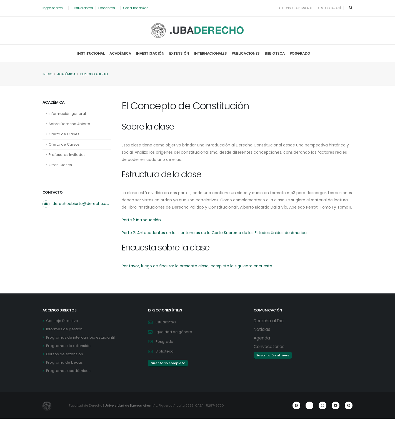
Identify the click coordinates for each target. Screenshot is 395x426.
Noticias (262, 336)
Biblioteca (275, 53)
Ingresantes (52, 8)
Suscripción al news (272, 362)
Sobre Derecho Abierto (69, 123)
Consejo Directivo (62, 328)
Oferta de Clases (64, 134)
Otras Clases (60, 165)
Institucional (91, 53)
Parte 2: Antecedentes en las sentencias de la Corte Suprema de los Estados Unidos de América (215, 240)
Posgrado (300, 53)
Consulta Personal (296, 8)
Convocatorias (269, 354)
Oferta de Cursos (64, 144)
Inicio (47, 74)
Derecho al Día (269, 328)
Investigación (150, 53)
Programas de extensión (68, 353)
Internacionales (210, 53)
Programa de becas (64, 369)
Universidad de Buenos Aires (128, 412)
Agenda (262, 345)
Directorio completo (168, 370)
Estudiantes (83, 8)
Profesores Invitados (67, 154)
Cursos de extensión (64, 361)
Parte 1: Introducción (141, 227)
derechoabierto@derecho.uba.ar (81, 203)
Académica (120, 53)
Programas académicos (68, 378)
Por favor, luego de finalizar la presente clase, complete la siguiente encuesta (197, 273)
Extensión (179, 53)
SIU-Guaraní (329, 8)
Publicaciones (246, 53)
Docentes (106, 8)
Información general (67, 113)
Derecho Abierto (95, 74)
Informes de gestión (64, 336)
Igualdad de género (174, 339)
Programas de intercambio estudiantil (80, 344)
